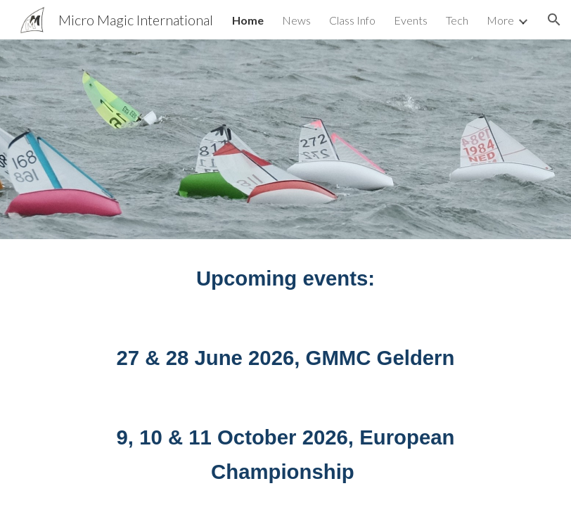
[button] (554, 20)
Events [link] (411, 20)
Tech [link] (457, 20)
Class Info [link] (352, 20)
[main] (285, 279)
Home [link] (248, 20)
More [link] (500, 20)
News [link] (296, 20)
